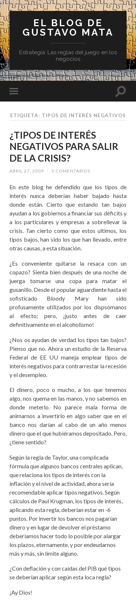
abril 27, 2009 (26, 171)
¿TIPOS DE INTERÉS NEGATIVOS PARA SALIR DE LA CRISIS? (63, 146)
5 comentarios (70, 171)
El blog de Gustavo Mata (68, 27)
